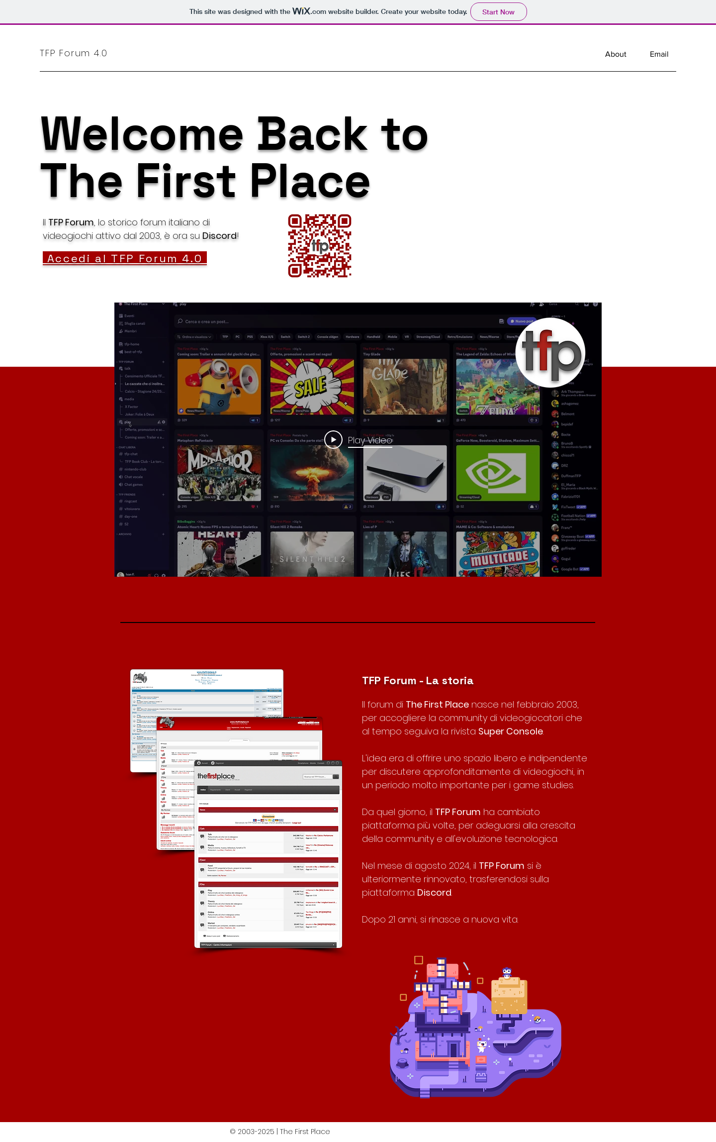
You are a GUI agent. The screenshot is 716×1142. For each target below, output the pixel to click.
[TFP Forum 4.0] (86, 53)
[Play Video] (358, 440)
